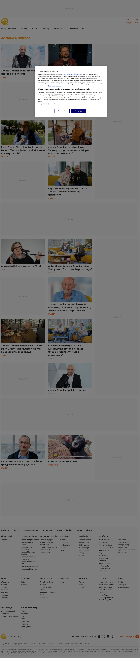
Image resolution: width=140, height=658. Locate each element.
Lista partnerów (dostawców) (47, 104)
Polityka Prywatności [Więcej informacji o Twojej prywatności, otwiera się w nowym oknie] (54, 86)
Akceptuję (78, 111)
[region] (71, 91)
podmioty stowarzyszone (74, 74)
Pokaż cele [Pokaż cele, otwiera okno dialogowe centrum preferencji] (62, 111)
